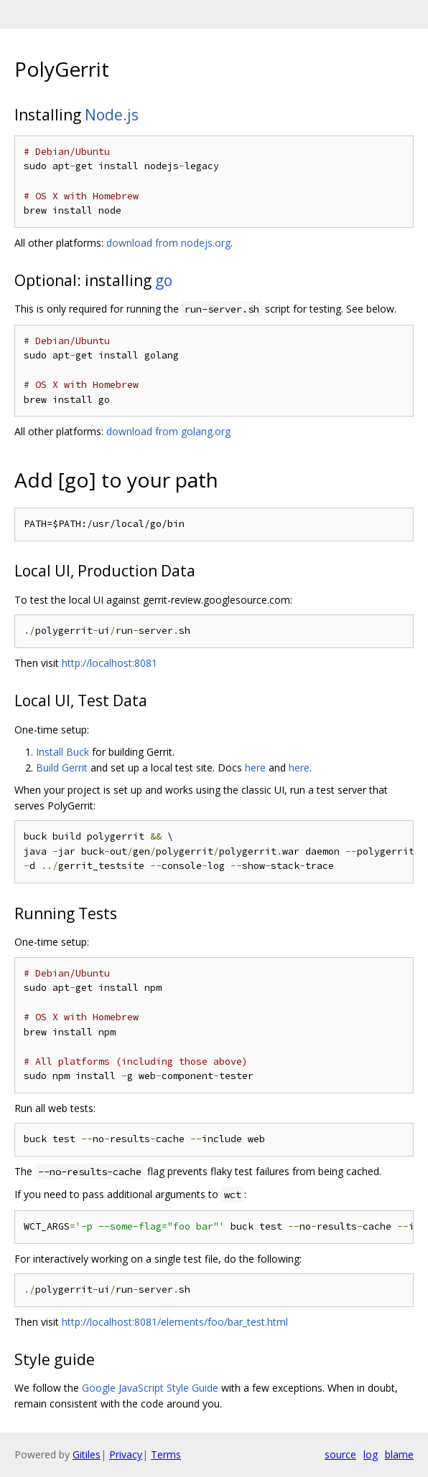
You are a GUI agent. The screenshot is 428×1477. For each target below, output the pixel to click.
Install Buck (62, 752)
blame (399, 1454)
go (163, 280)
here (255, 767)
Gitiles (87, 1454)
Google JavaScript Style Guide (150, 1388)
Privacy (125, 1454)
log (370, 1454)
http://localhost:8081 (109, 663)
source (340, 1454)
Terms (166, 1454)
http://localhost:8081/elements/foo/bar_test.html (175, 1322)
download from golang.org (168, 431)
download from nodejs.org (168, 243)
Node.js (112, 115)
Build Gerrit (62, 767)
